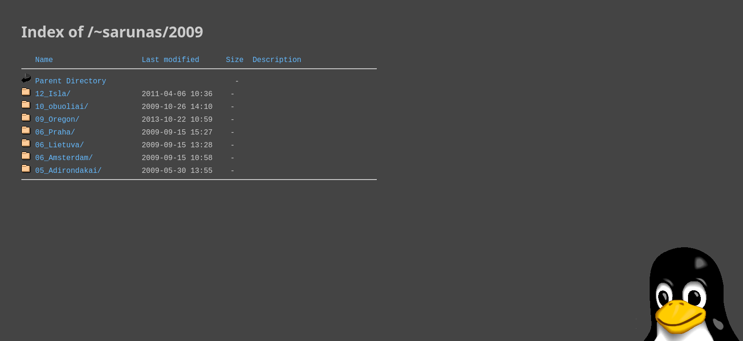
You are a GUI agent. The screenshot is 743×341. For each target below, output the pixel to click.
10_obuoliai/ (61, 106)
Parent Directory (70, 80)
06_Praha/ (55, 131)
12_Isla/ (53, 93)
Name (44, 59)
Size (235, 59)
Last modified (170, 59)
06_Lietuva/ (59, 144)
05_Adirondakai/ (68, 170)
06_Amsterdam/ (64, 157)
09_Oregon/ (57, 119)
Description (277, 59)
